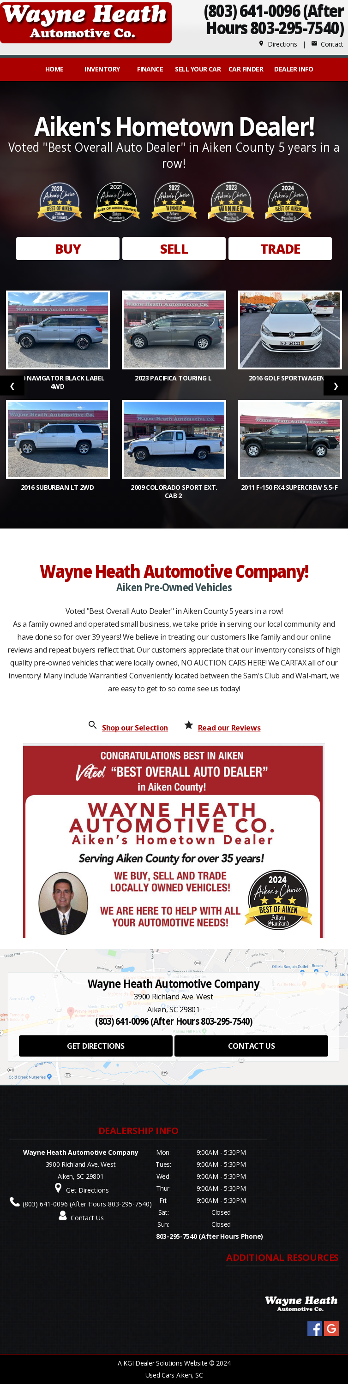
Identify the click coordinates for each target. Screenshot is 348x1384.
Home (54, 69)
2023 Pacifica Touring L (174, 378)
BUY (68, 248)
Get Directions (87, 1190)
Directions (277, 44)
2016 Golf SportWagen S (290, 378)
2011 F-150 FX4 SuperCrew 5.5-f (290, 487)
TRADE (280, 248)
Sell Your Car (198, 69)
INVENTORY (102, 69)
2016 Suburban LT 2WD (58, 487)
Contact (327, 44)
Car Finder (245, 69)
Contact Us (87, 1217)
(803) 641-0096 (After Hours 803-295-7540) (87, 1204)
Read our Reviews (229, 728)
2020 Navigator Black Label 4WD (58, 382)
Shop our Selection (135, 728)
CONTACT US (251, 1046)
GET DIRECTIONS (95, 1046)
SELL (174, 248)
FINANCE (150, 69)
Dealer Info (293, 69)
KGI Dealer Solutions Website (165, 1363)
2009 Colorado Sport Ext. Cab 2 (174, 491)
